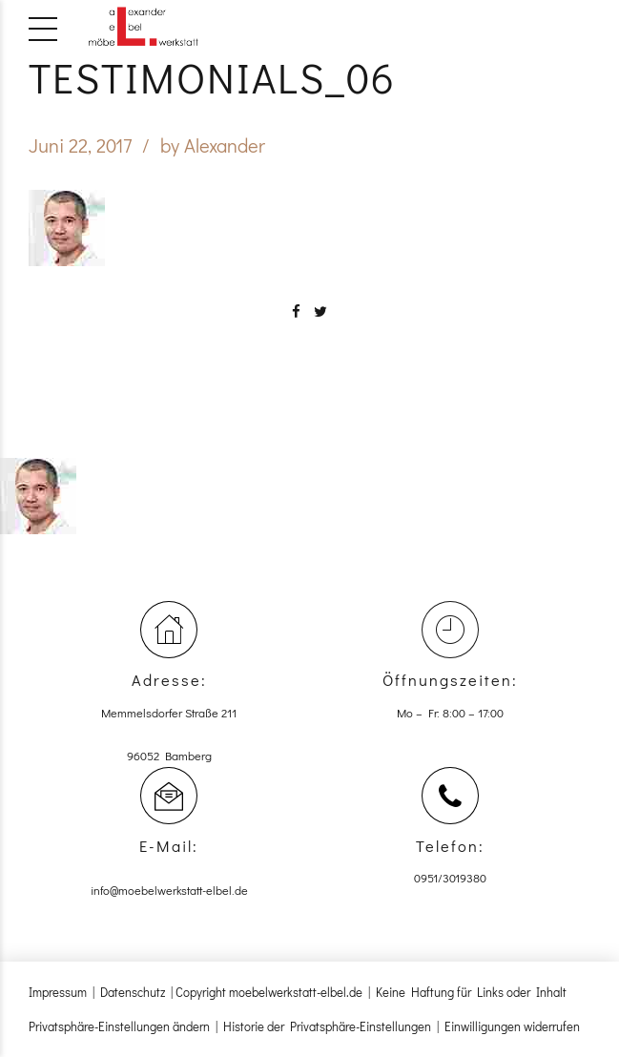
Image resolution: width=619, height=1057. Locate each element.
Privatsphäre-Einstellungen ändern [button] (119, 1026)
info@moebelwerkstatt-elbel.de (169, 890)
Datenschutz (132, 992)
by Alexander (212, 145)
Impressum (58, 992)
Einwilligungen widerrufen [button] (512, 1026)
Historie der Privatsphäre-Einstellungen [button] (327, 1026)
